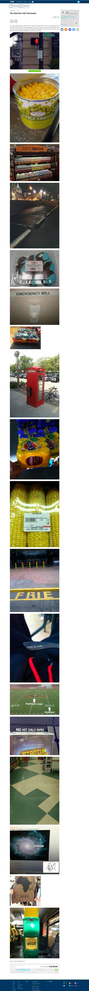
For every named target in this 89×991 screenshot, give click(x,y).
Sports (14, 986)
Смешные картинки (21, 984)
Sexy (18, 981)
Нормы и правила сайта (36, 983)
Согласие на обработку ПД (36, 990)
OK (71, 983)
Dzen (77, 985)
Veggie (67, 12)
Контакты (33, 988)
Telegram (72, 985)
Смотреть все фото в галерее (34, 70)
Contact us (49, 981)
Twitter (66, 983)
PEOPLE (25, 1)
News (13, 981)
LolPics (17, 10)
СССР (19, 983)
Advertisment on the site (36, 984)
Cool (29, 1)
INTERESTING (20, 1)
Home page (12, 10)
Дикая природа (20, 988)
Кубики (19, 986)
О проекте (37, 988)
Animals (14, 988)
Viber (77, 983)
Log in (41, 966)
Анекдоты (26, 981)
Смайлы (37, 986)
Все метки (14, 990)
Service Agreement (35, 981)
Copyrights (33, 986)
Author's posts (64, 24)
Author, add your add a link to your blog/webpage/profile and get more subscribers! (68, 17)
